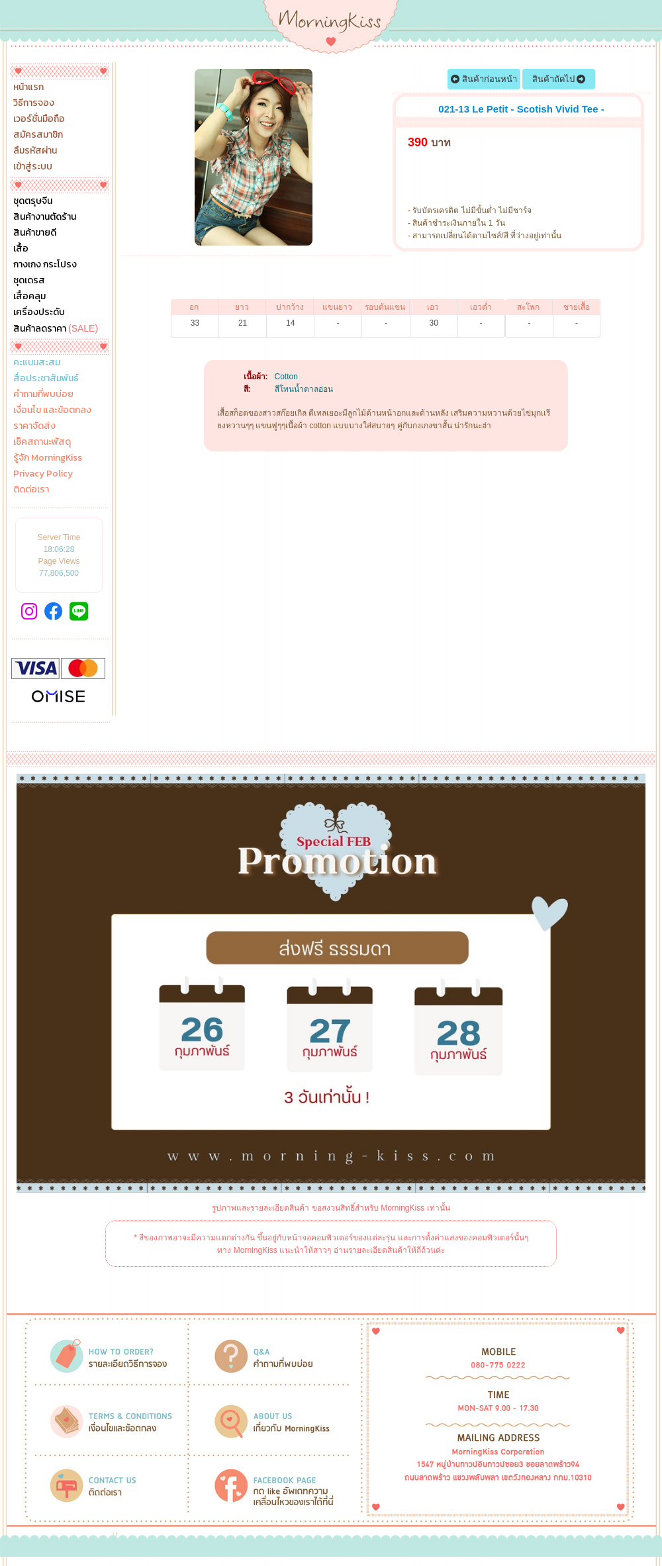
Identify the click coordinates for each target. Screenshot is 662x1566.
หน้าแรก (28, 87)
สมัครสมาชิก (38, 135)
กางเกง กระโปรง (45, 264)
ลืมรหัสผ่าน (35, 151)
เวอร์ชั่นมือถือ (39, 119)
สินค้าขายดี (34, 233)
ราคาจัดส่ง (34, 426)
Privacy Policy (43, 474)
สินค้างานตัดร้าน (44, 217)
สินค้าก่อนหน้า (484, 79)
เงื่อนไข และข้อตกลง (52, 410)
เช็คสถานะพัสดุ (42, 442)
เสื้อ (20, 248)
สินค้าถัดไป (559, 79)
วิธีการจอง (33, 103)
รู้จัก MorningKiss (47, 458)
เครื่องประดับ (39, 312)
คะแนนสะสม (36, 362)
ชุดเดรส (29, 280)
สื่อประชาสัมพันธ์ (46, 378)
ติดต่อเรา (31, 489)
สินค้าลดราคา (55, 328)
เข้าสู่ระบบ (32, 166)
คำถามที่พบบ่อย (43, 394)
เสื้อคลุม (29, 296)
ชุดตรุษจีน (32, 201)
